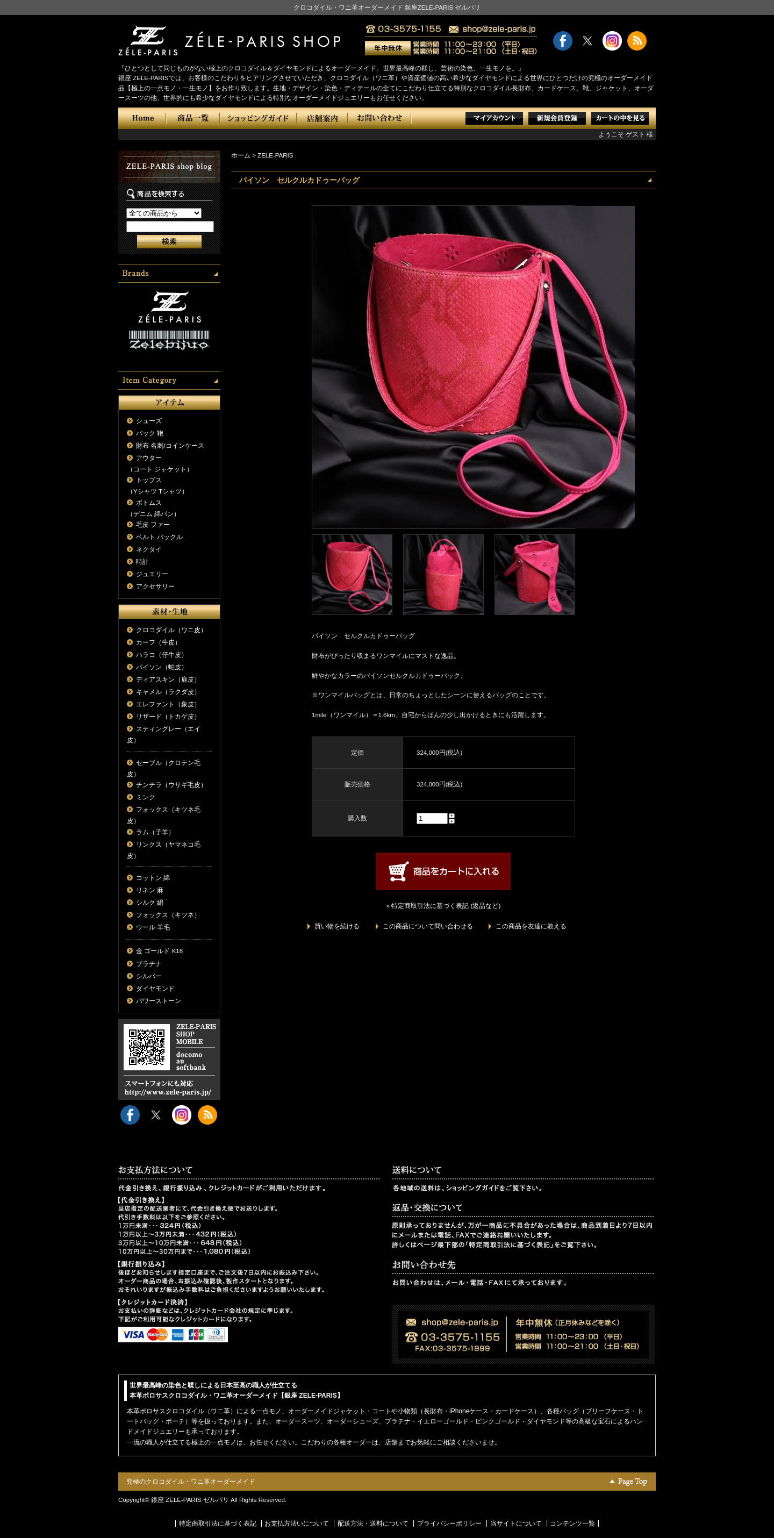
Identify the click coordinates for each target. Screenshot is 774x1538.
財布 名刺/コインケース (170, 445)
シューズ (149, 421)
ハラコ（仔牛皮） (162, 655)
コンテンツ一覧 (572, 1523)
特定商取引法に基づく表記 (217, 1523)
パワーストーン (158, 1001)
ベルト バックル (159, 537)
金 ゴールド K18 (159, 951)
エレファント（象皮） (168, 704)
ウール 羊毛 (153, 927)
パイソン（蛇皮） (162, 667)
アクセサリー (155, 586)
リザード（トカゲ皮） (168, 716)
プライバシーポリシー (449, 1523)
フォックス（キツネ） (168, 915)
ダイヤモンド (155, 988)
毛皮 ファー (153, 524)
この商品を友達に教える (531, 926)
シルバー (149, 976)
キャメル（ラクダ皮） (168, 692)
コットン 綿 (153, 878)
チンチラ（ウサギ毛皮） (171, 785)
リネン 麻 (149, 890)
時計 (142, 562)
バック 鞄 (149, 433)
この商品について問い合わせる (428, 926)
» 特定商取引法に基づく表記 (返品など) (443, 906)
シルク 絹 (149, 902)
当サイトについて (516, 1523)
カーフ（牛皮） (158, 642)
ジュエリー (152, 574)
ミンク (145, 797)
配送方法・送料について (373, 1523)
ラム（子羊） (155, 832)
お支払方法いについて (296, 1523)
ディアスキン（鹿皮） (168, 679)
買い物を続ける (337, 926)
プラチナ (149, 964)
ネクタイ (149, 549)
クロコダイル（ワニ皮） (171, 630)
